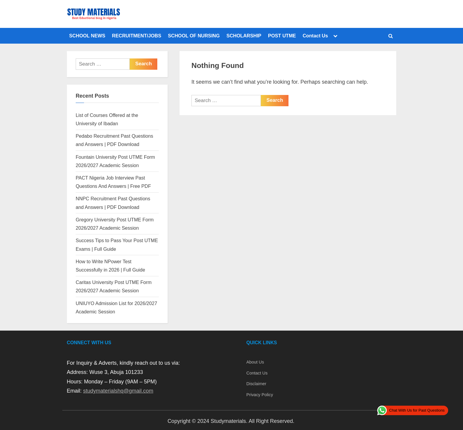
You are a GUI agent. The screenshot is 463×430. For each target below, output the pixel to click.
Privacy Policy (259, 394)
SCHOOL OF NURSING (194, 35)
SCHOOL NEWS (87, 35)
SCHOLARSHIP (243, 35)
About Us (255, 362)
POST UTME (282, 35)
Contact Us (315, 35)
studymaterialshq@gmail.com (118, 391)
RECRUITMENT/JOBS (136, 35)
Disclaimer (256, 383)
